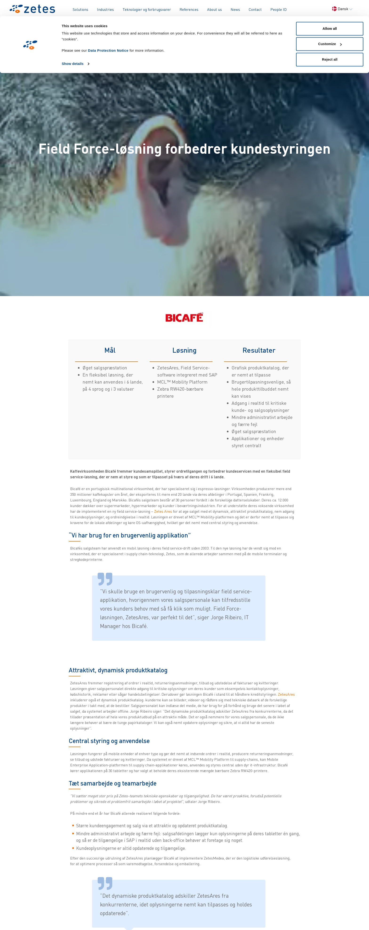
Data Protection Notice (108, 34)
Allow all (330, 12)
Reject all (329, 43)
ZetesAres (286, 694)
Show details (73, 47)
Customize (330, 28)
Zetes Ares (163, 511)
